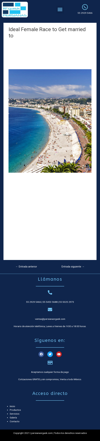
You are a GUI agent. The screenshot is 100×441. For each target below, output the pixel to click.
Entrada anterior (26, 266)
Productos (15, 409)
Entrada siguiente (73, 266)
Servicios (14, 413)
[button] (60, 10)
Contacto (14, 421)
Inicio (12, 406)
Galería (13, 417)
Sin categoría (17, 42)
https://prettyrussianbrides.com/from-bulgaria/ (33, 243)
